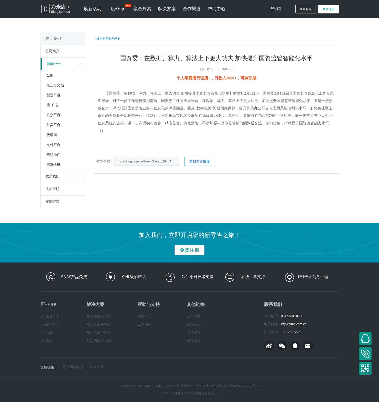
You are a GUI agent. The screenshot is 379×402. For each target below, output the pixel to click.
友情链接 (52, 201)
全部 (50, 75)
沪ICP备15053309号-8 (244, 386)
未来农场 (97, 367)
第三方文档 (55, 85)
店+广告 (53, 105)
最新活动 (92, 8)
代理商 (52, 135)
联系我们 (52, 176)
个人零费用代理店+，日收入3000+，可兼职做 (216, 78)
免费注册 (189, 250)
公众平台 (53, 115)
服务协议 (194, 341)
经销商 (276, 9)
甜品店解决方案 (99, 333)
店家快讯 (53, 165)
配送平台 (53, 95)
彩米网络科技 (73, 367)
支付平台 (53, 145)
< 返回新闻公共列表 (107, 38)
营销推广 (53, 155)
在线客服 (365, 338)
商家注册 (328, 9)
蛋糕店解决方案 (99, 316)
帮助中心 (217, 8)
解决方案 (167, 8)
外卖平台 (53, 125)
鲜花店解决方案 (99, 341)
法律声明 (52, 189)
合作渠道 (192, 8)
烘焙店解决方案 (99, 324)
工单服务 (144, 324)
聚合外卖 (142, 8)
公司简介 (52, 51)
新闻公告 (54, 64)
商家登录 (306, 9)
